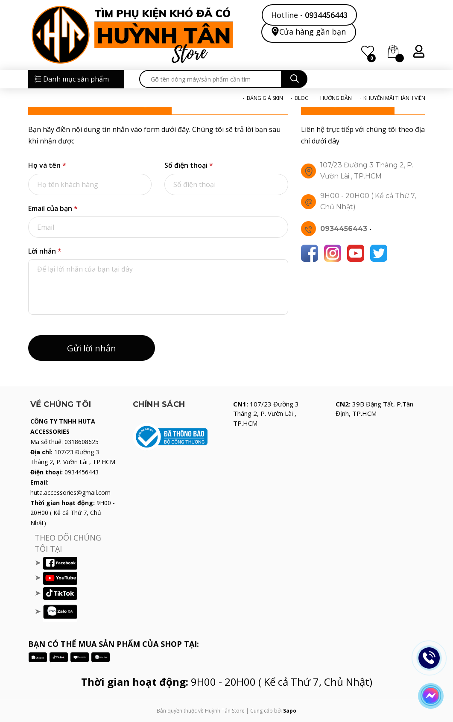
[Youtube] (355, 253)
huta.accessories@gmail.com (70, 492)
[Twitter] (378, 253)
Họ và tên (47, 165)
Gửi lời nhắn (91, 348)
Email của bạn (53, 208)
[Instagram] (332, 253)
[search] (210, 79)
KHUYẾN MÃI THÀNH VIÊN (394, 98)
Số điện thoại (188, 165)
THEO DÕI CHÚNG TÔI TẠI (68, 543)
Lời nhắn (44, 251)
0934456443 (326, 15)
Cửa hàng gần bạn (312, 31)
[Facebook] (309, 253)
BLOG (302, 98)
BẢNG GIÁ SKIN (265, 98)
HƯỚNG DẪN (336, 98)
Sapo (289, 710)
